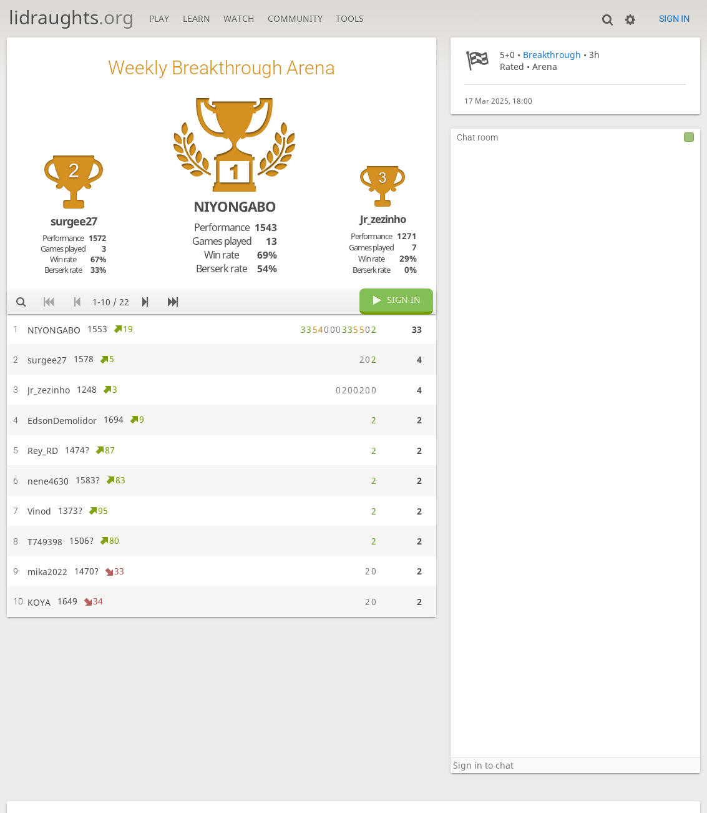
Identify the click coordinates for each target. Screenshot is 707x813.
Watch (238, 18)
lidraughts (71, 17)
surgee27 (74, 221)
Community (295, 18)
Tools (350, 18)
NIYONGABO (234, 206)
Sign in (674, 19)
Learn (196, 18)
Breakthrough (552, 55)
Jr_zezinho (383, 219)
